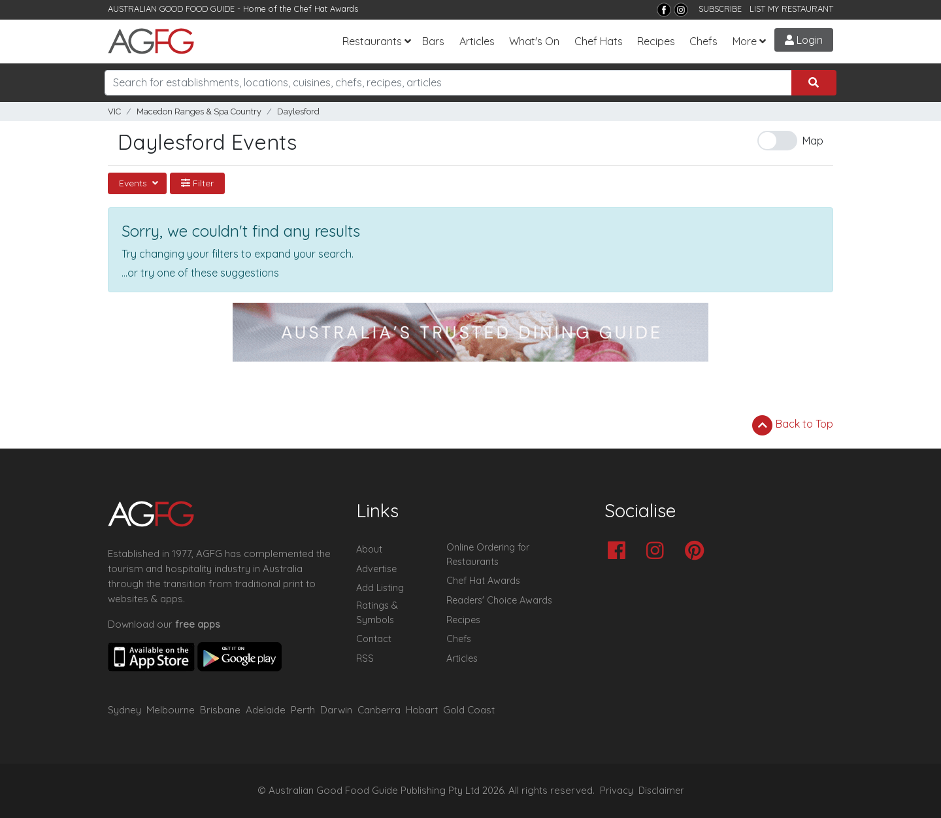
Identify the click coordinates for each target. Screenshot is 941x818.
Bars (433, 41)
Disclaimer (661, 790)
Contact (373, 639)
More (745, 41)
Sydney (124, 710)
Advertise (376, 569)
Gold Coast (469, 710)
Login (804, 39)
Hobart (422, 710)
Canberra (379, 710)
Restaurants (372, 41)
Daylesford (298, 111)
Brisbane (220, 710)
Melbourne (170, 710)
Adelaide (266, 710)
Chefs (703, 41)
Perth (303, 710)
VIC (114, 111)
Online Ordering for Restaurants (487, 554)
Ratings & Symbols (377, 613)
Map (812, 140)
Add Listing (380, 588)
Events (134, 183)
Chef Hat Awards (326, 8)
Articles (477, 41)
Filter (197, 183)
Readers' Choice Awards (499, 600)
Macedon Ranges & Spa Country (199, 111)
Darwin (336, 710)
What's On (534, 41)
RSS (365, 658)
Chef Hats (598, 41)
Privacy (616, 790)
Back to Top (792, 425)
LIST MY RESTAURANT (791, 8)
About (369, 549)
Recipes (656, 41)
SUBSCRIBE (720, 8)
